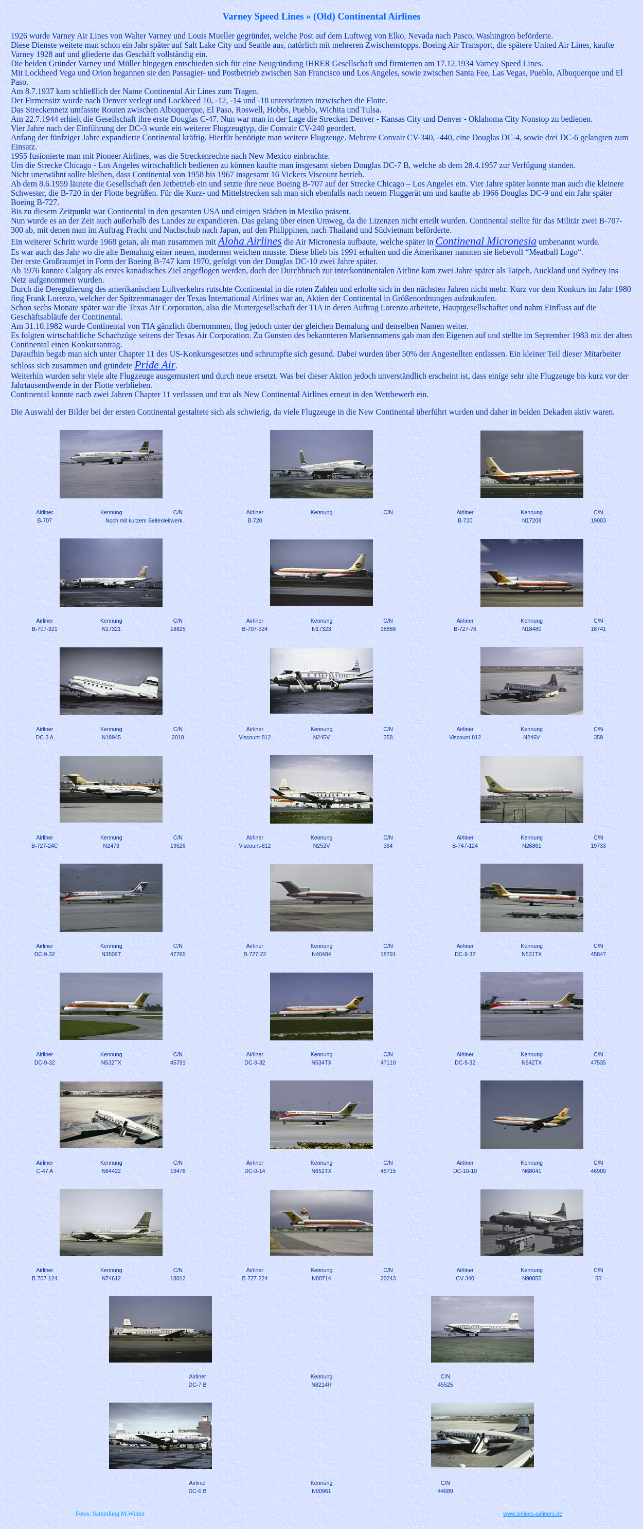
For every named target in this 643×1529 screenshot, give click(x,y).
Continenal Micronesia (485, 241)
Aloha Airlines (249, 241)
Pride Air (154, 365)
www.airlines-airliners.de (532, 1514)
